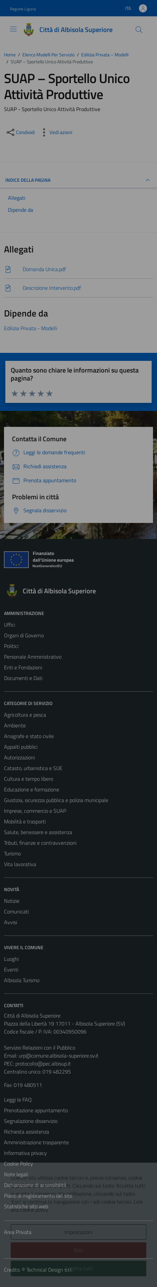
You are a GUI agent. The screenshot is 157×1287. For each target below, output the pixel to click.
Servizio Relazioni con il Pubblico (39, 1048)
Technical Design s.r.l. (49, 1270)
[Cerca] (139, 30)
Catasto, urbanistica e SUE (33, 768)
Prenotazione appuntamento (36, 1110)
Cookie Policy (18, 1164)
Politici (11, 646)
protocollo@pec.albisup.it (43, 1064)
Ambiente (15, 725)
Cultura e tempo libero (28, 779)
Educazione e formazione (31, 789)
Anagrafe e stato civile (29, 736)
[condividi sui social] (20, 132)
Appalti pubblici (20, 747)
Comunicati (16, 911)
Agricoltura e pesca (25, 715)
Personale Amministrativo (32, 657)
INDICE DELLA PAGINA (78, 180)
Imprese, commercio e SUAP (35, 811)
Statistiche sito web (26, 1206)
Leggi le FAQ (18, 1100)
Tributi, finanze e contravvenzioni (40, 843)
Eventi (11, 970)
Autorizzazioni (19, 757)
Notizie (11, 901)
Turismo (12, 853)
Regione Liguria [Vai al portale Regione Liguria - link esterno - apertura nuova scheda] (23, 9)
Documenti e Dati (23, 678)
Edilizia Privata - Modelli (30, 328)
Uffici (9, 625)
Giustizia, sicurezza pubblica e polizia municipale (56, 800)
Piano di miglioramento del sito (38, 1196)
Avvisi (10, 922)
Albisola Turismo (21, 980)
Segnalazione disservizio (30, 1121)
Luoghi (11, 959)
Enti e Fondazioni (23, 667)
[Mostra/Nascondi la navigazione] (13, 29)
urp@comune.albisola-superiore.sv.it (59, 1056)
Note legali (16, 1174)
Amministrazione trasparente (36, 1142)
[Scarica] (78, 269)
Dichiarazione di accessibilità (35, 1185)
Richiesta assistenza (26, 1132)
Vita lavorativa (20, 864)
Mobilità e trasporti (25, 821)
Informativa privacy (25, 1153)
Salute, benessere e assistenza (38, 832)
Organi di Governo (24, 635)
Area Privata (17, 1232)
